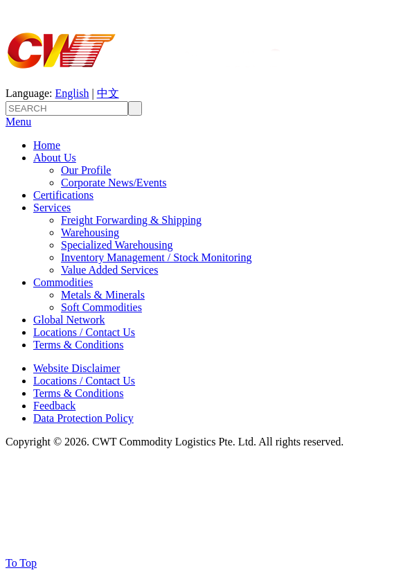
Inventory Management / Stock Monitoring (156, 257)
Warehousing (90, 232)
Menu (18, 121)
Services (52, 207)
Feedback (54, 406)
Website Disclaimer (76, 368)
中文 (108, 93)
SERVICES (33, 508)
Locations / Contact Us (84, 332)
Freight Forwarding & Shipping (131, 220)
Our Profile (86, 170)
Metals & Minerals (103, 295)
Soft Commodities (101, 307)
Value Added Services (109, 270)
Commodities (63, 282)
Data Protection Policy (83, 418)
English (72, 93)
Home (46, 145)
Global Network (69, 320)
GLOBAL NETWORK (60, 536)
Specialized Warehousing (116, 245)
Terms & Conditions (78, 345)
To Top (21, 563)
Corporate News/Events (113, 182)
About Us (54, 157)
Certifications (63, 195)
